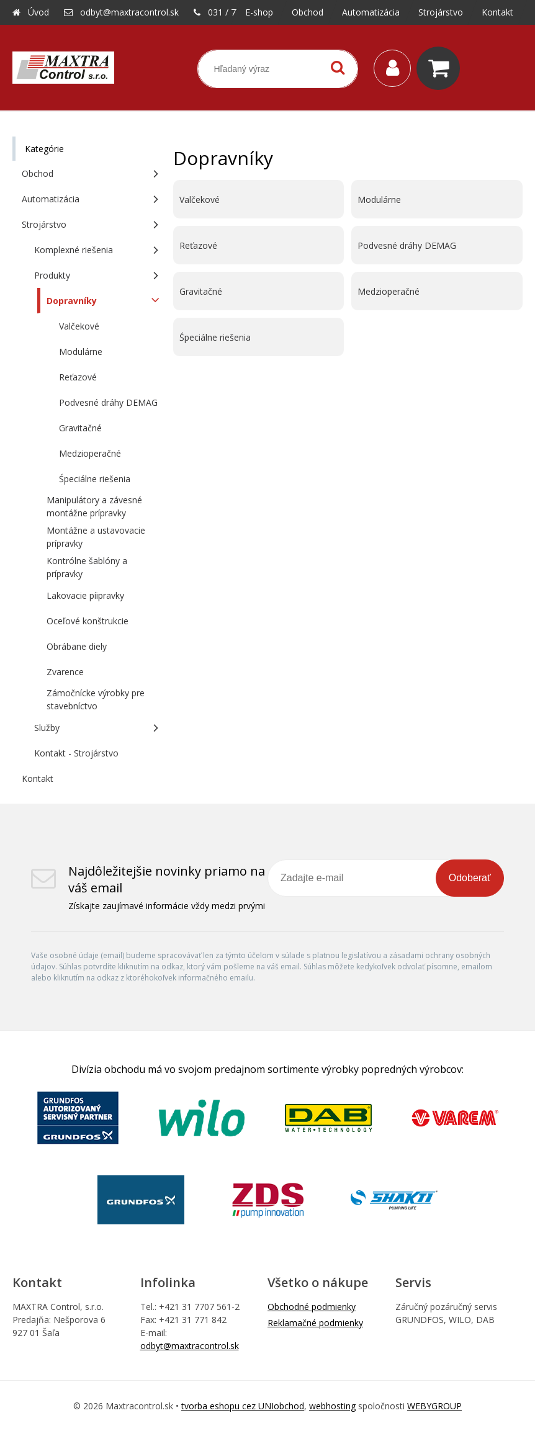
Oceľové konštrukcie (87, 621)
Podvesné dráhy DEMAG (406, 245)
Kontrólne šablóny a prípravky (87, 567)
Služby (47, 727)
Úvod (38, 12)
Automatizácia (50, 199)
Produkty (52, 275)
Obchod (37, 173)
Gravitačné (200, 291)
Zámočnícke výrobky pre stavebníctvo (96, 699)
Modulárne (379, 199)
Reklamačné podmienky (315, 1323)
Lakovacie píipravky (85, 595)
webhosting (332, 1406)
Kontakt (37, 778)
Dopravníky (72, 301)
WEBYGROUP (434, 1406)
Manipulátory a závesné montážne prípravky (94, 506)
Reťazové (198, 245)
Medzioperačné (388, 291)
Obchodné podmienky (312, 1306)
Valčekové (199, 199)
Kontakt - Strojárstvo (76, 753)
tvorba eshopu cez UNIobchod (242, 1406)
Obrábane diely (77, 646)
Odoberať (470, 878)
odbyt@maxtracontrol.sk (129, 12)
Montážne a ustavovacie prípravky (96, 536)
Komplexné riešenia (73, 250)
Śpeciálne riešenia (215, 337)
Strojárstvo (44, 224)
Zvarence (65, 672)
